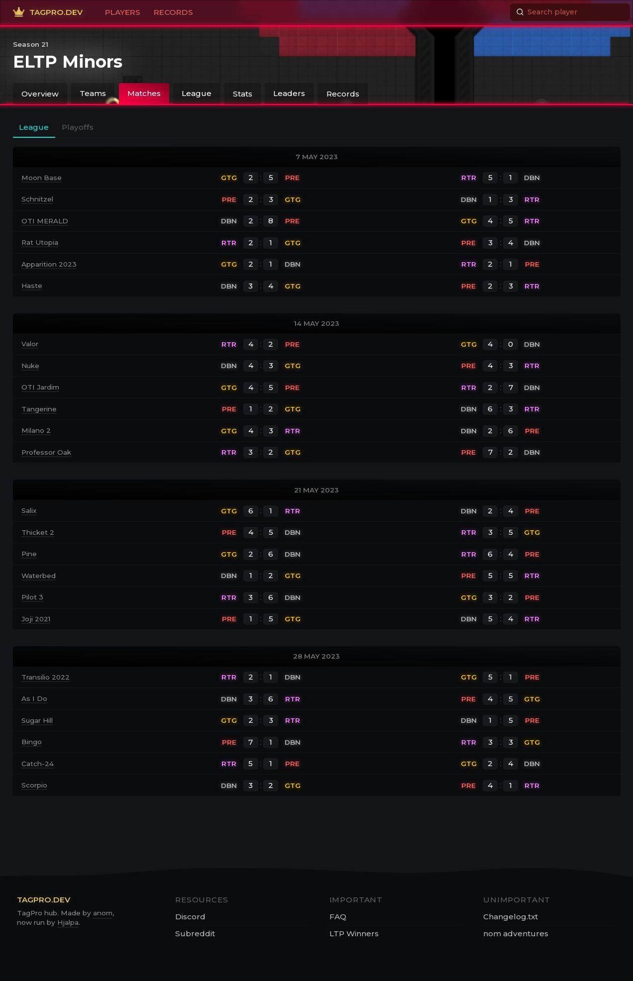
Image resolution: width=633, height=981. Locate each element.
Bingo (31, 742)
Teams (93, 93)
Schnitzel (37, 199)
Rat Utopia (39, 242)
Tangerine (39, 409)
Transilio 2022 (45, 677)
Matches (144, 93)
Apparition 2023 (49, 264)
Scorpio (34, 785)
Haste (31, 286)
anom (102, 913)
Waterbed (38, 576)
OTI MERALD (44, 221)
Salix (29, 510)
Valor (29, 344)
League (196, 93)
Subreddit (195, 933)
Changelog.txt (510, 916)
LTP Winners (354, 933)
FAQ (337, 916)
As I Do (34, 698)
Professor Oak (46, 452)
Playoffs (78, 127)
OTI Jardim (40, 387)
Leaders (289, 93)
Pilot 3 (32, 597)
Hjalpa (68, 922)
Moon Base (41, 178)
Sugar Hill (37, 720)
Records (342, 93)
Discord (190, 916)
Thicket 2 (37, 532)
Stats (242, 93)
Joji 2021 (35, 619)
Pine (29, 554)
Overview (40, 93)
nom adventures (515, 933)
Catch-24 (37, 764)
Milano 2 (36, 430)
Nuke (30, 366)
